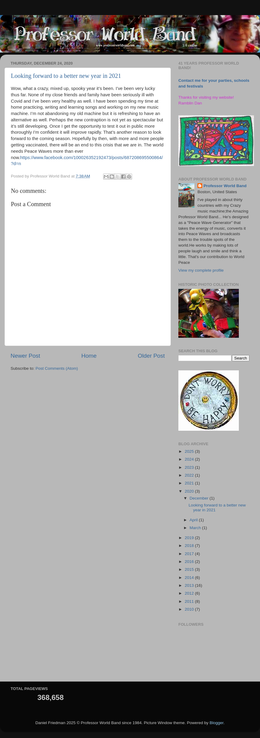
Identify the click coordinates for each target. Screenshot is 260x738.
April (194, 520)
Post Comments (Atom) (57, 368)
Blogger (216, 722)
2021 (190, 483)
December (200, 498)
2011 (190, 601)
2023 (190, 467)
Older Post (151, 356)
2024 (190, 459)
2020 (190, 491)
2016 (190, 561)
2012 (190, 593)
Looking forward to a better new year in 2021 (66, 75)
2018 (190, 545)
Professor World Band (224, 186)
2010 (190, 609)
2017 (190, 553)
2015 (190, 569)
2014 (190, 577)
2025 (190, 451)
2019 (190, 537)
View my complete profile (201, 270)
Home (88, 356)
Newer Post (25, 356)
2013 (190, 585)
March (196, 528)
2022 (190, 475)
